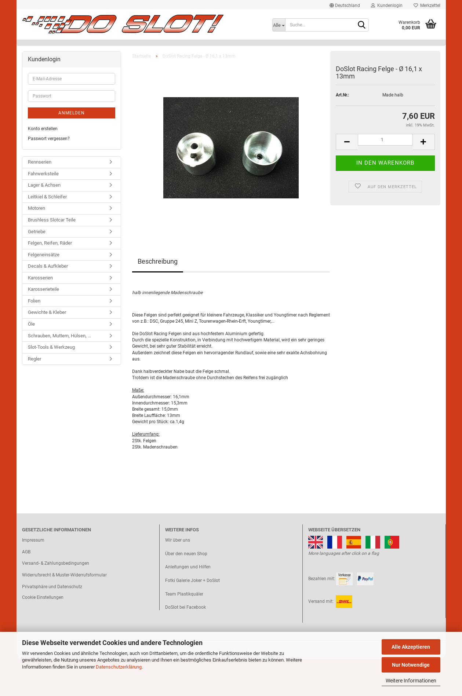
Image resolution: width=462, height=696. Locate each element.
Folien (34, 301)
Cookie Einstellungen (42, 597)
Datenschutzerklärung (119, 667)
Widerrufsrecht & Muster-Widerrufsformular (64, 575)
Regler (34, 359)
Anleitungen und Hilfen (188, 566)
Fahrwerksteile (43, 173)
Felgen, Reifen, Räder (50, 243)
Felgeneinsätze (43, 254)
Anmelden (71, 113)
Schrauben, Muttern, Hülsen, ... (59, 335)
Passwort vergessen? (49, 138)
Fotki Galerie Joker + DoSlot (192, 580)
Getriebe (37, 231)
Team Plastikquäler (184, 594)
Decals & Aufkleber (48, 266)
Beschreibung (158, 261)
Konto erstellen (43, 128)
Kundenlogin (387, 5)
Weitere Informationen (411, 681)
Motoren (36, 208)
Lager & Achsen (44, 185)
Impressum (33, 540)
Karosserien (40, 278)
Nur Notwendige (411, 665)
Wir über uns (177, 540)
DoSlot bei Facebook (185, 607)
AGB (26, 551)
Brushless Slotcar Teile (52, 220)
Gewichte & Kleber (47, 312)
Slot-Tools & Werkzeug (51, 347)
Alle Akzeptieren (411, 647)
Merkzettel (427, 5)
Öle (31, 324)
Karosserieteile (43, 289)
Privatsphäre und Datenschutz (52, 586)
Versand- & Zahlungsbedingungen (55, 563)
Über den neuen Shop (186, 553)
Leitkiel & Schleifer (47, 196)
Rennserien (39, 162)
